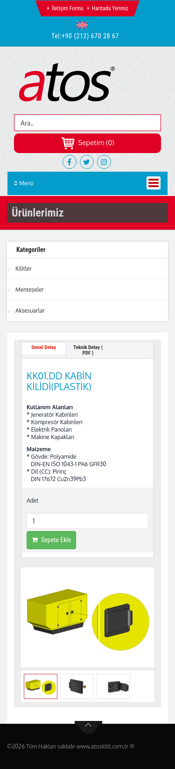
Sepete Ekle (51, 540)
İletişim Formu (68, 8)
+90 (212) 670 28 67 (90, 36)
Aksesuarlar (30, 310)
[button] (84, 24)
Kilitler (23, 268)
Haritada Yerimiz (110, 8)
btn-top (88, 727)
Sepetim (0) (87, 142)
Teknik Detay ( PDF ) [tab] (88, 350)
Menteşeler (29, 289)
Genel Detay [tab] (44, 347)
